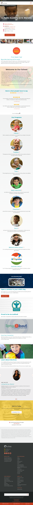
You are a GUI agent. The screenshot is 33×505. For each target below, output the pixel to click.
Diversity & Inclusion (20, 477)
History (18, 483)
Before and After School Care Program (22, 467)
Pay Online (7, 450)
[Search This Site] (16, 494)
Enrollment (6, 483)
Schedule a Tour (9, 35)
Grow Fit (18, 473)
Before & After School (16, 247)
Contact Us (13, 28)
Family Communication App (8, 481)
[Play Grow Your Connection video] (16, 326)
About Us (19, 476)
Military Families (6, 484)
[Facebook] (5, 453)
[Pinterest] (8, 453)
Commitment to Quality (8, 460)
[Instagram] (7, 453)
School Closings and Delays (8, 485)
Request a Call (12, 26)
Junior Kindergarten (20, 464)
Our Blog (19, 487)
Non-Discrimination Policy (16, 501)
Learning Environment (7, 461)
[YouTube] (10, 453)
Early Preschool (19, 461)
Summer (16, 266)
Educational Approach (7, 457)
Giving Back (19, 482)
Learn (5, 296)
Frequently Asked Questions (21, 484)
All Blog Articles (19, 489)
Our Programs (20, 456)
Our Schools (7, 476)
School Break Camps (20, 470)
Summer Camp (19, 471)
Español (7, 451)
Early (16, 190)
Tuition (5, 482)
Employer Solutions (20, 481)
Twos (18, 460)
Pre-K (18, 463)
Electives (18, 472)
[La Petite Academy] (3, 3)
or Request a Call (16, 414)
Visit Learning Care (16, 499)
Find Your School (7, 477)
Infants (18, 457)
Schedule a (16, 412)
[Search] (27, 494)
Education (6, 456)
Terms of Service (16, 500)
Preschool (19, 462)
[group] (3, 41)
